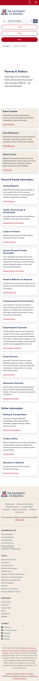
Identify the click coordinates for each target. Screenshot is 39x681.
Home (7, 46)
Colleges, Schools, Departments (13, 574)
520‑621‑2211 (19, 520)
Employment (10, 504)
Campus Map (6, 608)
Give (19, 33)
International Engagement (10, 580)
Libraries (4, 586)
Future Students (7, 534)
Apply (19, 40)
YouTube (7, 639)
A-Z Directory (6, 602)
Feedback (33, 509)
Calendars (5, 605)
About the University (8, 560)
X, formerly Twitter (10, 630)
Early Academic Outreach (12, 348)
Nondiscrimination (13, 507)
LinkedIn (7, 636)
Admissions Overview (11, 399)
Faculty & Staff (6, 540)
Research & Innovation (9, 589)
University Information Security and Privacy (19, 674)
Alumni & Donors (7, 543)
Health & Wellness (9, 293)
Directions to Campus (11, 473)
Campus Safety (8, 454)
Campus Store (6, 571)
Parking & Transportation (12, 430)
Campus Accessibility (19, 509)
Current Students (7, 537)
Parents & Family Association (13, 271)
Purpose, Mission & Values (10, 592)
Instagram (7, 633)
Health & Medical (7, 583)
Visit (19, 27)
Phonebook (5, 614)
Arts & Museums (9, 146)
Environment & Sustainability (11, 577)
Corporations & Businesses (11, 549)
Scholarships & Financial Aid (13, 223)
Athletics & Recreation (9, 568)
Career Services (8, 375)
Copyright (6, 509)
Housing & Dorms (9, 242)
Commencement (9, 319)
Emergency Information (25, 504)
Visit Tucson (7, 170)
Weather (4, 617)
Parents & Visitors (7, 546)
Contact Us (19, 512)
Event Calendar (8, 124)
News (3, 611)
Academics (5, 563)
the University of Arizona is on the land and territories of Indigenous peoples (19, 650)
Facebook (7, 627)
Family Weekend (9, 201)
